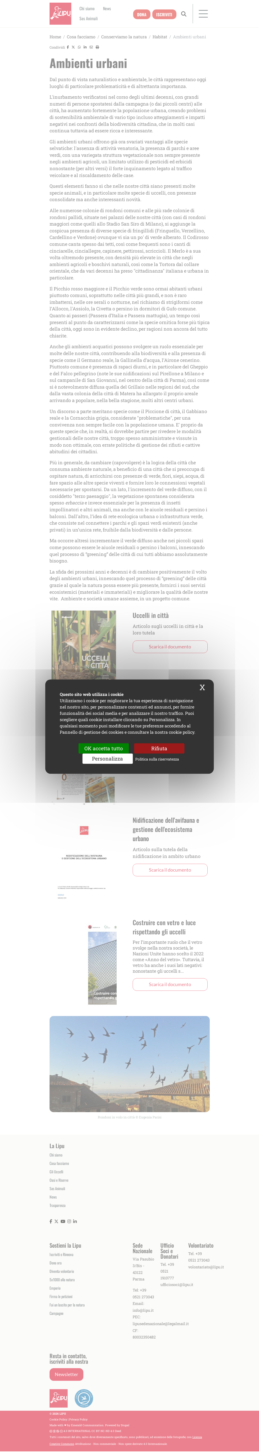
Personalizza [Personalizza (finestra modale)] (107, 758)
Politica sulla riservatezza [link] (157, 759)
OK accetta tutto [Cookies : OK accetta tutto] (103, 748)
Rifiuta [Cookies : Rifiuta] (159, 748)
